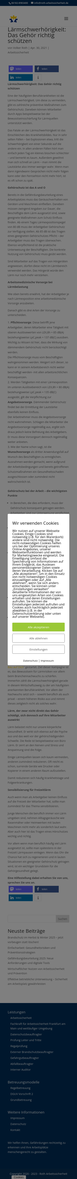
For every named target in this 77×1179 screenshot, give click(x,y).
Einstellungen (38, 649)
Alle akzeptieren (38, 627)
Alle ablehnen (38, 638)
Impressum (47, 660)
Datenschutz (30, 660)
